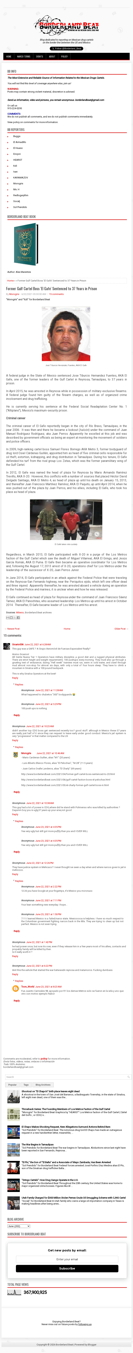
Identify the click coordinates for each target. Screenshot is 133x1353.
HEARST (17, 159)
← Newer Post (12, 628)
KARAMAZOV (20, 177)
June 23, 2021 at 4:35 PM (48, 827)
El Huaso (18, 148)
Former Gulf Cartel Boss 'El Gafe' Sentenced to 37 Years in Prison (51, 288)
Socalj (16, 201)
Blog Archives (43, 1085)
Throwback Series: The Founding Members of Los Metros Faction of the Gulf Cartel (66, 1109)
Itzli (15, 165)
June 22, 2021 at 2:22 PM (48, 886)
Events (39, 56)
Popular (12, 1085)
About (52, 56)
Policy (64, 56)
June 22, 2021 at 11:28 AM (49, 690)
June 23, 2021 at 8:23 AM (48, 986)
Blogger (92, 1344)
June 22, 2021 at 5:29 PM (48, 704)
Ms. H (16, 189)
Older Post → (122, 628)
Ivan (15, 171)
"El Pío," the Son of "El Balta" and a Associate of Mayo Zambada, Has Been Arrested (66, 1162)
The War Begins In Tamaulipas (37, 1144)
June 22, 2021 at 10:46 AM (50, 753)
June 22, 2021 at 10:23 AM (40, 726)
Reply (15, 677)
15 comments (56, 294)
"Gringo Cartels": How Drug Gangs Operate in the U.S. (50, 1180)
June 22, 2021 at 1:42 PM (39, 942)
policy (16, 122)
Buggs (16, 136)
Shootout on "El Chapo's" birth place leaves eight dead (51, 1091)
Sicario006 (17, 644)
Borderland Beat (64, 1344)
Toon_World (27, 986)
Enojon (17, 154)
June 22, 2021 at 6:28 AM (38, 644)
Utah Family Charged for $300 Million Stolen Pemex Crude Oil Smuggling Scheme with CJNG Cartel (74, 1197)
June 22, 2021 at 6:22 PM (39, 965)
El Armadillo (19, 142)
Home (8, 56)
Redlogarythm (20, 195)
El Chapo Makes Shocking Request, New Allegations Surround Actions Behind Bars (66, 1126)
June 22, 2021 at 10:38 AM (40, 803)
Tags (26, 1085)
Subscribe (67, 1268)
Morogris (18, 183)
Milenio (20, 612)
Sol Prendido (20, 207)
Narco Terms (23, 56)
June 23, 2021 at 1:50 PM (48, 914)
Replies (19, 684)
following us (85, 1324)
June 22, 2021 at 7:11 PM (48, 900)
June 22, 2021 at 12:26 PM (39, 863)
